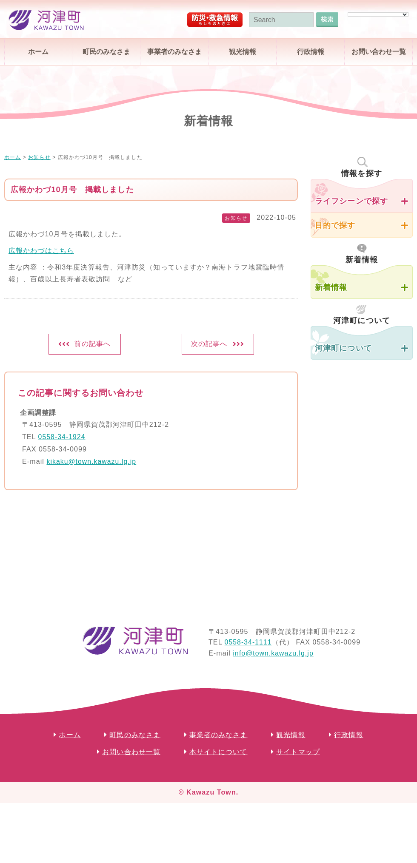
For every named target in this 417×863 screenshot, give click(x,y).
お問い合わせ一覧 (378, 51)
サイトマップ (298, 753)
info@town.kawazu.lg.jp (274, 654)
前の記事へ (92, 344)
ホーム (38, 51)
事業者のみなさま (174, 51)
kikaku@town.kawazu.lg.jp (91, 462)
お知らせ (236, 218)
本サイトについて (218, 753)
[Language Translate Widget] (378, 14)
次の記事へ (209, 344)
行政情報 (310, 51)
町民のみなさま (106, 51)
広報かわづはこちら (41, 250)
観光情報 (242, 51)
